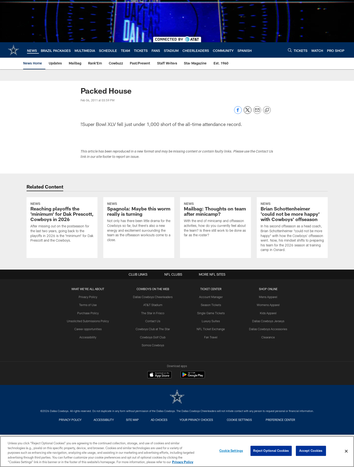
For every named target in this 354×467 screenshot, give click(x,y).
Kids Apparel (266, 352)
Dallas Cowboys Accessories (266, 368)
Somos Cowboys (154, 384)
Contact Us (153, 360)
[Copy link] (267, 110)
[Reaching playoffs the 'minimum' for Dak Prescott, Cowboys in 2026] (62, 242)
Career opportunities (90, 368)
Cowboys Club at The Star (154, 368)
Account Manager (210, 336)
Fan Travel (210, 376)
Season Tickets (210, 344)
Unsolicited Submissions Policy (90, 360)
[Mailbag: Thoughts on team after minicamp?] (215, 240)
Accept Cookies (311, 451)
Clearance (266, 376)
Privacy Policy (90, 336)
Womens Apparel (266, 344)
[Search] (290, 50)
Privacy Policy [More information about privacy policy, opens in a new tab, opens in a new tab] (182, 462)
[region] (177, 451)
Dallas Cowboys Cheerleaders (154, 336)
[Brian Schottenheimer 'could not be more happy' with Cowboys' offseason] (292, 247)
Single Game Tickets (210, 352)
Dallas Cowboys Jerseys (266, 360)
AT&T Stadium (153, 344)
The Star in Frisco (154, 352)
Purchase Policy (90, 352)
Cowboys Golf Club (154, 376)
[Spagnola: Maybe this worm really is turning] (138, 242)
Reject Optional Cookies (271, 451)
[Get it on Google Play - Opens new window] (192, 417)
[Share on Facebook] (238, 113)
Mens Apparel (266, 336)
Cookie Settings (231, 451)
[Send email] (257, 113)
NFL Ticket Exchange (210, 368)
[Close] (346, 451)
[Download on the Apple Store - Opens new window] (159, 415)
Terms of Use (90, 344)
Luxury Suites (210, 360)
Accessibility (90, 376)
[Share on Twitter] (247, 113)
